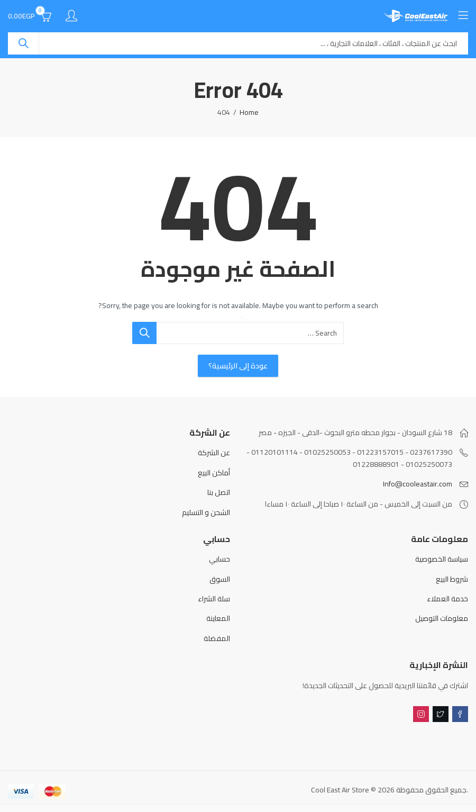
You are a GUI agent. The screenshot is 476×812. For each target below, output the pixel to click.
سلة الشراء (214, 599)
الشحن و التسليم (206, 512)
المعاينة (218, 618)
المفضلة (217, 638)
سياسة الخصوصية (441, 559)
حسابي (219, 559)
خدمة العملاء (447, 599)
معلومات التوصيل (441, 618)
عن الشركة (214, 452)
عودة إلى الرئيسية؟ (238, 366)
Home (249, 112)
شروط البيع (452, 579)
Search (23, 43)
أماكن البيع (214, 473)
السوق (219, 579)
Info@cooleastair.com (417, 484)
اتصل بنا (218, 492)
